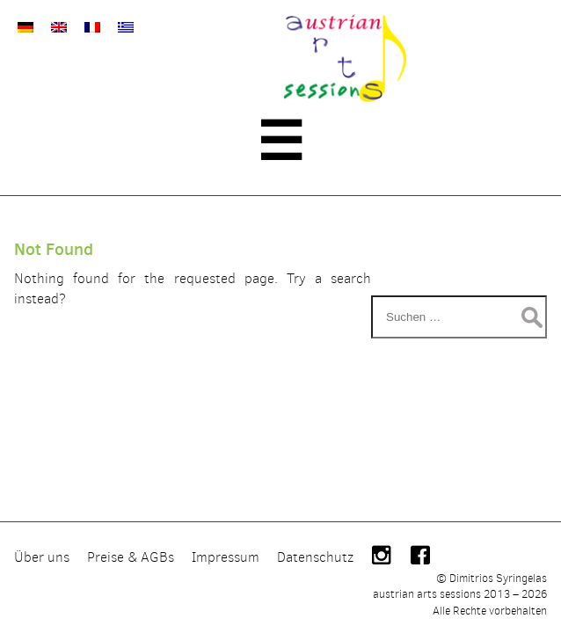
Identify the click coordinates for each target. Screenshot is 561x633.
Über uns (41, 557)
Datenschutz (315, 557)
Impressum (225, 557)
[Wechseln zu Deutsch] (25, 27)
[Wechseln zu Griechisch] (125, 27)
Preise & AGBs (130, 557)
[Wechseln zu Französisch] (92, 27)
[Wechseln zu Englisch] (59, 27)
